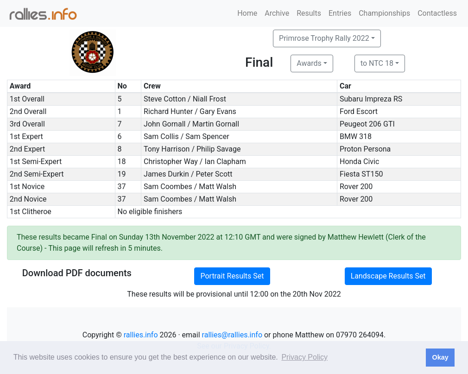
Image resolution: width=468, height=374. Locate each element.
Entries (340, 13)
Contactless (437, 13)
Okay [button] (440, 357)
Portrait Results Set (232, 276)
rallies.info (141, 334)
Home (247, 13)
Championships (384, 13)
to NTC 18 (376, 63)
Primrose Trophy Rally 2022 (324, 38)
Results (309, 13)
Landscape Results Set (388, 276)
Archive (277, 13)
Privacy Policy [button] (304, 357)
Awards (309, 63)
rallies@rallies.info (232, 334)
